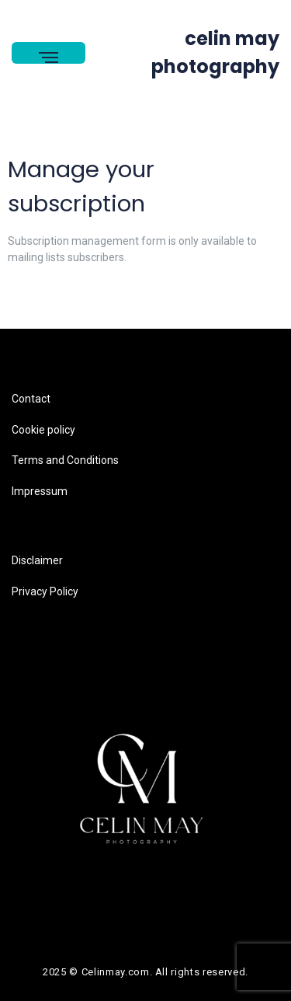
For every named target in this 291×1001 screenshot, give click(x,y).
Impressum (40, 491)
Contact (31, 398)
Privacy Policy (45, 591)
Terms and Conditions (65, 460)
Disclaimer (37, 560)
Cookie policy (43, 430)
